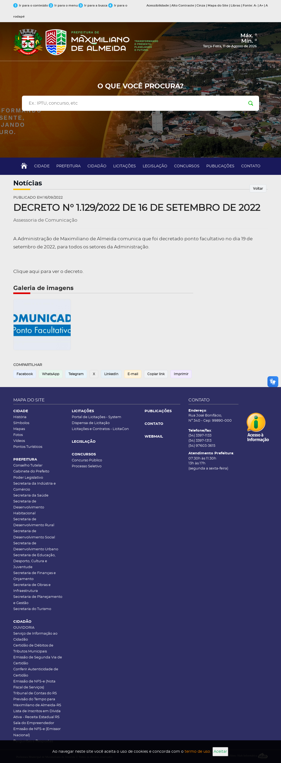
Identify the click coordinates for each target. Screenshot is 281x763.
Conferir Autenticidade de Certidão (35, 672)
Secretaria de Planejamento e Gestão (37, 600)
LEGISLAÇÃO (155, 166)
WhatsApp (50, 374)
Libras (235, 5)
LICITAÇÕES (124, 166)
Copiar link (156, 374)
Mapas (19, 429)
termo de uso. (198, 752)
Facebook (25, 374)
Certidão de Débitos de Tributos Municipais (33, 648)
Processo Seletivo (87, 466)
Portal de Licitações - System (96, 417)
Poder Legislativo (28, 477)
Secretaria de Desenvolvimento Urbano (35, 546)
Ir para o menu (64, 5)
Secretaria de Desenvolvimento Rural (33, 522)
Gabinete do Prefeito (31, 471)
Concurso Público (87, 460)
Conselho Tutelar (28, 465)
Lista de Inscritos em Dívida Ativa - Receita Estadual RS (37, 714)
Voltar (258, 188)
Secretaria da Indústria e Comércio (34, 486)
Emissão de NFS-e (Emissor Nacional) (37, 732)
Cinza (201, 5)
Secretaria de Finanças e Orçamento (34, 576)
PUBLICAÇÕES (220, 166)
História (20, 417)
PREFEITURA (68, 166)
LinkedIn (111, 374)
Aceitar (220, 752)
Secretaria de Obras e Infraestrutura (32, 588)
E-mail (133, 374)
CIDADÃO (96, 166)
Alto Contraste (182, 5)
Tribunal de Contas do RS (35, 693)
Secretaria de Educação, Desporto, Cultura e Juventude (34, 561)
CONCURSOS (187, 166)
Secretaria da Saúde (30, 495)
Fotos (18, 435)
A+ (261, 5)
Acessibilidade (157, 5)
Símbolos (21, 423)
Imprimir (181, 374)
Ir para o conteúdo (31, 5)
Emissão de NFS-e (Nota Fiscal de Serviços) (34, 684)
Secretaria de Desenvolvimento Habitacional (28, 507)
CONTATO (250, 166)
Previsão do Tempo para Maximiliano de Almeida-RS (37, 702)
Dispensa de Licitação (91, 423)
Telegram (76, 374)
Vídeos (19, 441)
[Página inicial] (85, 38)
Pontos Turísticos (27, 447)
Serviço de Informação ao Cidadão (35, 636)
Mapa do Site (218, 5)
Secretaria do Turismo (32, 609)
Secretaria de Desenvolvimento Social (34, 534)
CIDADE (42, 166)
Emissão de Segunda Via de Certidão (37, 660)
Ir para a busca (93, 5)
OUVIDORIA (23, 627)
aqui (34, 271)
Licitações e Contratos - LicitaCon (100, 429)
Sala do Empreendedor (33, 723)
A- (255, 5)
